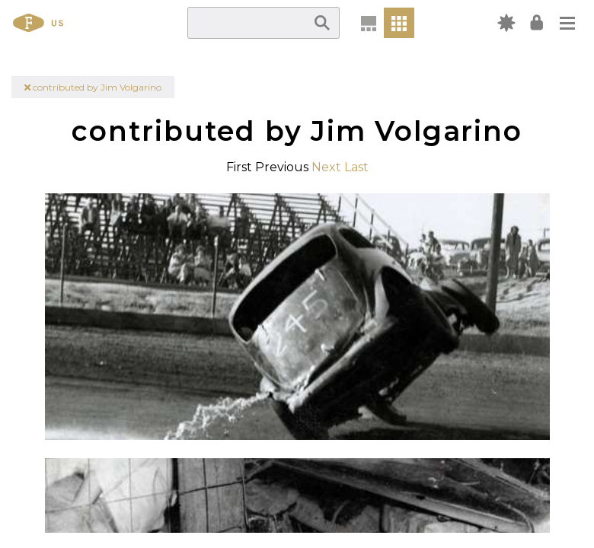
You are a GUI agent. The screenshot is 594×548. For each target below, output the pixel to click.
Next (326, 167)
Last (356, 167)
